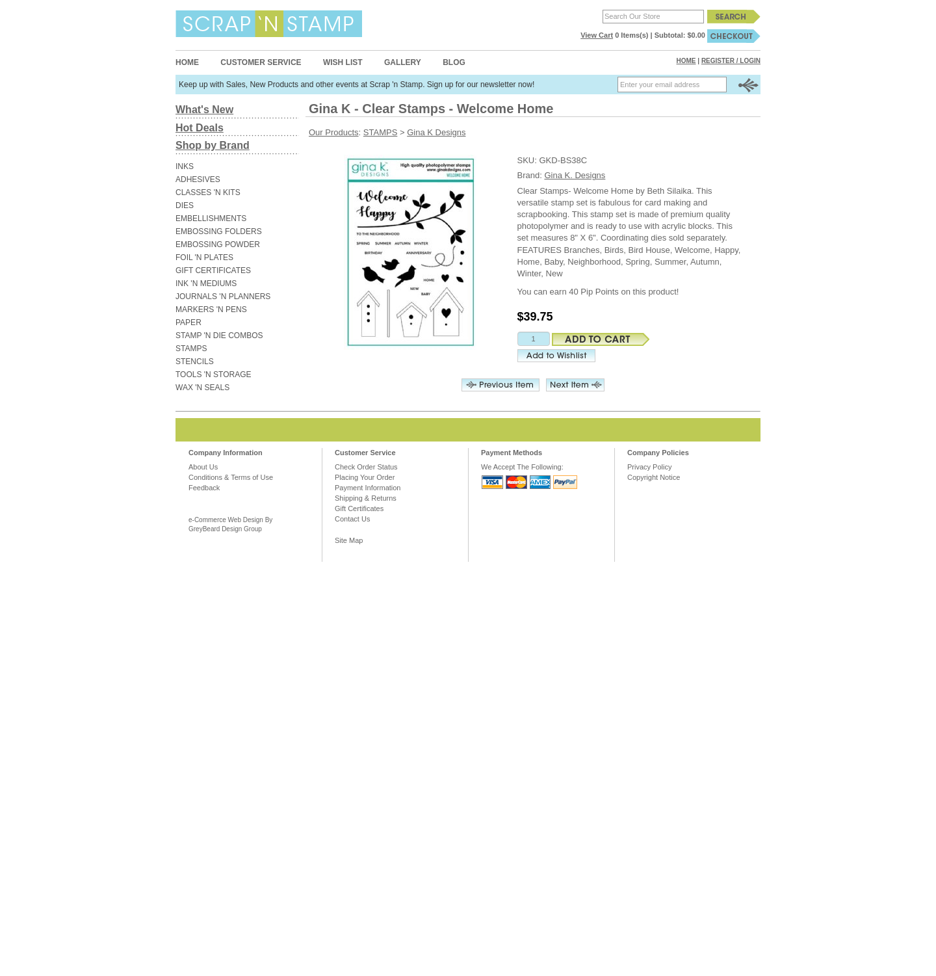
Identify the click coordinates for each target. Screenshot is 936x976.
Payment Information (368, 488)
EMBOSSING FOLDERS (219, 231)
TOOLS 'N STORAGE (214, 374)
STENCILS (195, 361)
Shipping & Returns (365, 498)
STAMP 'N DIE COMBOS (219, 335)
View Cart (596, 35)
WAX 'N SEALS (202, 387)
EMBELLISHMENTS (211, 218)
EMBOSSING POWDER (218, 244)
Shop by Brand (213, 145)
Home (187, 62)
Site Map (349, 540)
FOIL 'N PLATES (204, 257)
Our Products (334, 132)
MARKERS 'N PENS (211, 309)
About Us (203, 467)
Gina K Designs (436, 132)
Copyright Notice (653, 477)
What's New (204, 109)
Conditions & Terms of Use (230, 477)
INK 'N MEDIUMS (206, 283)
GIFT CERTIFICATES (213, 270)
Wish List (343, 62)
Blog (454, 62)
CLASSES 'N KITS (208, 192)
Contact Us (352, 519)
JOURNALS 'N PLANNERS (223, 296)
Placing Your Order (365, 477)
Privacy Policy (649, 467)
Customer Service (260, 62)
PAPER (189, 322)
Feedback (204, 488)
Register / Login (730, 60)
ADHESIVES (198, 179)
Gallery (402, 62)
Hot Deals (200, 127)
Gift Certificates (359, 508)
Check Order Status (366, 467)
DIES (185, 205)
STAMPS (191, 348)
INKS (185, 166)
